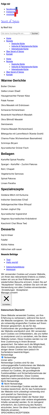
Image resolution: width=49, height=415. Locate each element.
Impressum (11, 269)
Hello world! (12, 262)
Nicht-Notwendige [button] (10, 381)
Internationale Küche (19, 49)
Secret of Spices (10, 21)
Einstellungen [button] (8, 290)
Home (8, 38)
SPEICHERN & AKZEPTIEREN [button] (15, 412)
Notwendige (10, 357)
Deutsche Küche (18, 43)
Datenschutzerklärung (15, 267)
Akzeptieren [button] (22, 290)
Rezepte (9, 41)
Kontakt (9, 54)
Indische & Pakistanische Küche (24, 46)
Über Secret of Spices (15, 51)
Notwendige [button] (7, 354)
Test (8, 259)
